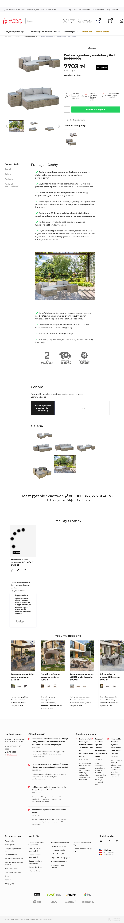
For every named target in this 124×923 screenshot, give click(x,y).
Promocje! (69, 32)
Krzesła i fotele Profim (60, 861)
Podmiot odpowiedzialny (15, 185)
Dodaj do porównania (74, 120)
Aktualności (36, 734)
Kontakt (115, 10)
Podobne (9, 179)
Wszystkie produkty (13, 32)
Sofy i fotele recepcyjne (60, 858)
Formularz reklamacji (13, 872)
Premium (87, 32)
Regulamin (72, 10)
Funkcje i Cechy (12, 164)
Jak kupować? (84, 10)
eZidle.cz (105, 850)
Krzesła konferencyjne (60, 842)
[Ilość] (67, 109)
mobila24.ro (106, 855)
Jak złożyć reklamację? (14, 858)
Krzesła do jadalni (58, 850)
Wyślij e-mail (12, 755)
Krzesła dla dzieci (35, 867)
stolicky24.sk (106, 852)
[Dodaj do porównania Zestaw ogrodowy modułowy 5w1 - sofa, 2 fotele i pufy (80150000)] (16, 621)
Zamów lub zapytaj (95, 109)
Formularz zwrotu (12, 868)
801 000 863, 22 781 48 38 (14, 10)
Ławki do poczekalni (59, 846)
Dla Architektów (98, 10)
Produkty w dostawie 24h (44, 32)
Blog (108, 10)
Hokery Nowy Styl (58, 854)
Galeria (8, 174)
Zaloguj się (9, 884)
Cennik (8, 169)
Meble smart (102, 32)
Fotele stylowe (34, 871)
